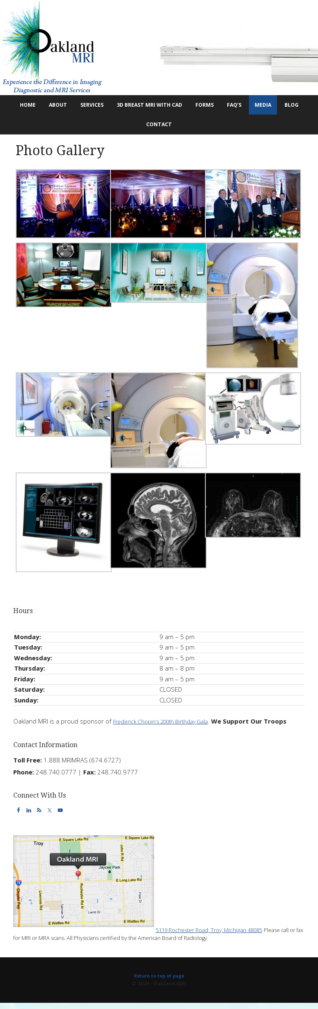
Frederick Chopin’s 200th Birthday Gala (167, 727)
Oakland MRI (159, 47)
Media (291, 106)
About (56, 106)
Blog (137, 128)
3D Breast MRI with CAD (163, 106)
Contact (171, 128)
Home (26, 106)
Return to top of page (159, 981)
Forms (226, 106)
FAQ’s (259, 106)
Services (95, 106)
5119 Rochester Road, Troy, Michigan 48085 (218, 935)
